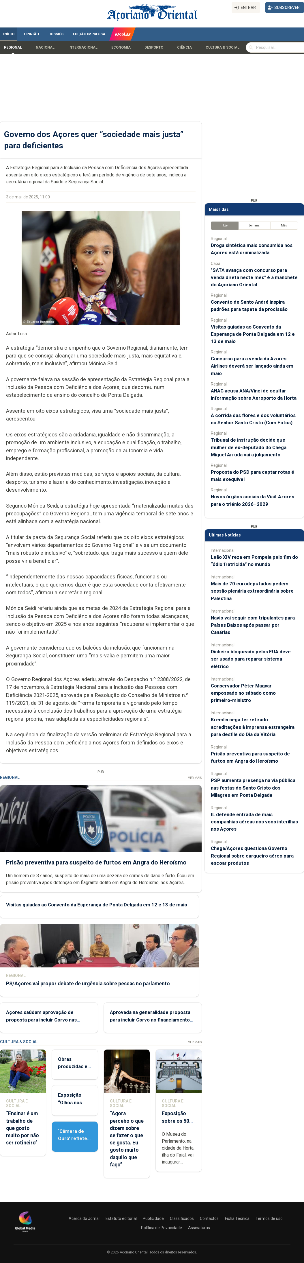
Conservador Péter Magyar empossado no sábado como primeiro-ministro (243, 693)
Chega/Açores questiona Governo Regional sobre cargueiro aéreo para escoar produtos (252, 855)
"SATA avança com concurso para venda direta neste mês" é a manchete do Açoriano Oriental (254, 277)
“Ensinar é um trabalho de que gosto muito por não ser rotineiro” (22, 1128)
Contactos (209, 1218)
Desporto (154, 47)
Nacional (45, 47)
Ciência (184, 47)
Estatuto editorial (121, 1218)
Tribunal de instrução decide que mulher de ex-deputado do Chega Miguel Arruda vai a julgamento (248, 447)
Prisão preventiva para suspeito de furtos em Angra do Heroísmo (96, 862)
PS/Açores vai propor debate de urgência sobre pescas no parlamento (88, 983)
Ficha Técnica (237, 1218)
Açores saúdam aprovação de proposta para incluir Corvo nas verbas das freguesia (41, 1019)
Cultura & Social (222, 47)
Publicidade (153, 1218)
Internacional (82, 47)
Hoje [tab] (225, 225)
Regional (13, 47)
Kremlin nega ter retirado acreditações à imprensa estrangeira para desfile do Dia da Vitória (252, 727)
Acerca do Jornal (84, 1218)
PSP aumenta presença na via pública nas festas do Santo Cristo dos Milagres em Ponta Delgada (253, 787)
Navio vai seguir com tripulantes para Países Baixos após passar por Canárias (253, 625)
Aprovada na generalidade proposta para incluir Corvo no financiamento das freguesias (150, 1019)
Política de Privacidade (161, 1227)
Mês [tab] (284, 225)
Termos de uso (269, 1218)
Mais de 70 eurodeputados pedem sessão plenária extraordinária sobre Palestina (252, 591)
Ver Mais (195, 778)
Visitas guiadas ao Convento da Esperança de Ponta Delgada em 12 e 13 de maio (96, 905)
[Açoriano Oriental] (25, 1233)
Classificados (182, 1218)
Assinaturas (199, 1227)
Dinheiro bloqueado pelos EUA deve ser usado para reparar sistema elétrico (251, 659)
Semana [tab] (254, 225)
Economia (121, 47)
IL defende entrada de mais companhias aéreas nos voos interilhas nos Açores (254, 822)
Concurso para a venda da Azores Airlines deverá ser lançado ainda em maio (252, 366)
